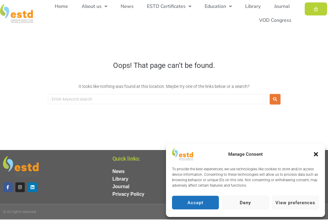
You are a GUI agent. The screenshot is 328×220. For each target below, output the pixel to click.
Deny (245, 202)
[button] (316, 154)
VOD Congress (276, 20)
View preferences (295, 202)
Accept (195, 202)
